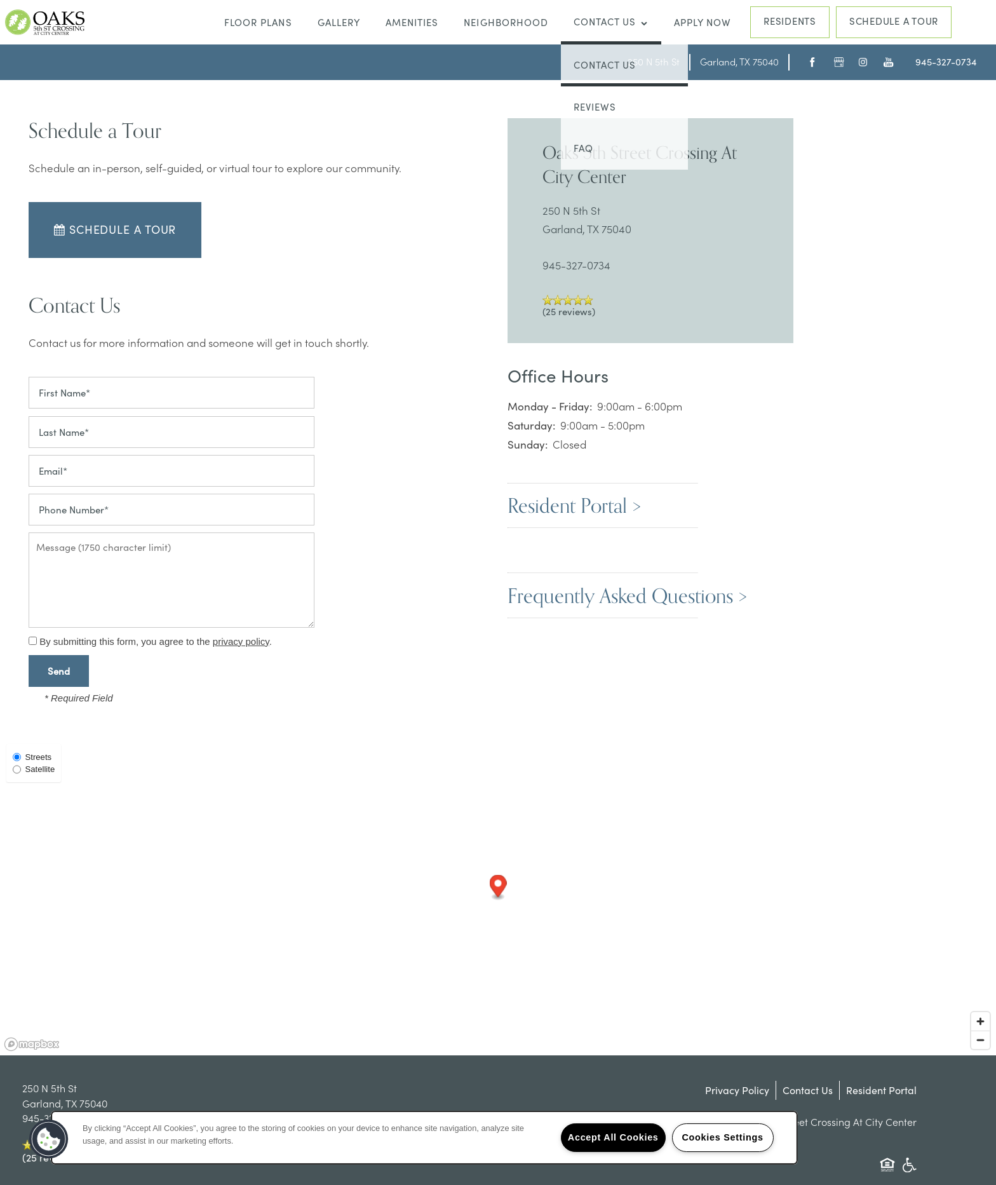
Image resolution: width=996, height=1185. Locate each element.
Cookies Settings (722, 1137)
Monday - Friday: (550, 406)
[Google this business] (835, 62)
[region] (424, 1138)
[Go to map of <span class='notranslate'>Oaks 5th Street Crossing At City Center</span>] (654, 61)
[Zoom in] (980, 1021)
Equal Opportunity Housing (887, 1171)
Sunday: (528, 444)
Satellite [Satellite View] (34, 769)
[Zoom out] (980, 1040)
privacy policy (241, 641)
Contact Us (808, 1090)
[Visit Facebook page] (810, 62)
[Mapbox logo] (32, 1044)
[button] (894, 22)
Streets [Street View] (32, 757)
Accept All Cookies (613, 1137)
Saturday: (531, 425)
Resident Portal (881, 1090)
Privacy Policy (737, 1090)
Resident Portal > (574, 505)
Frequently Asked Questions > (627, 595)
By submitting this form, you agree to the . (155, 641)
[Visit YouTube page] (885, 62)
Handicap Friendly (909, 1171)
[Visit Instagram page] (860, 62)
